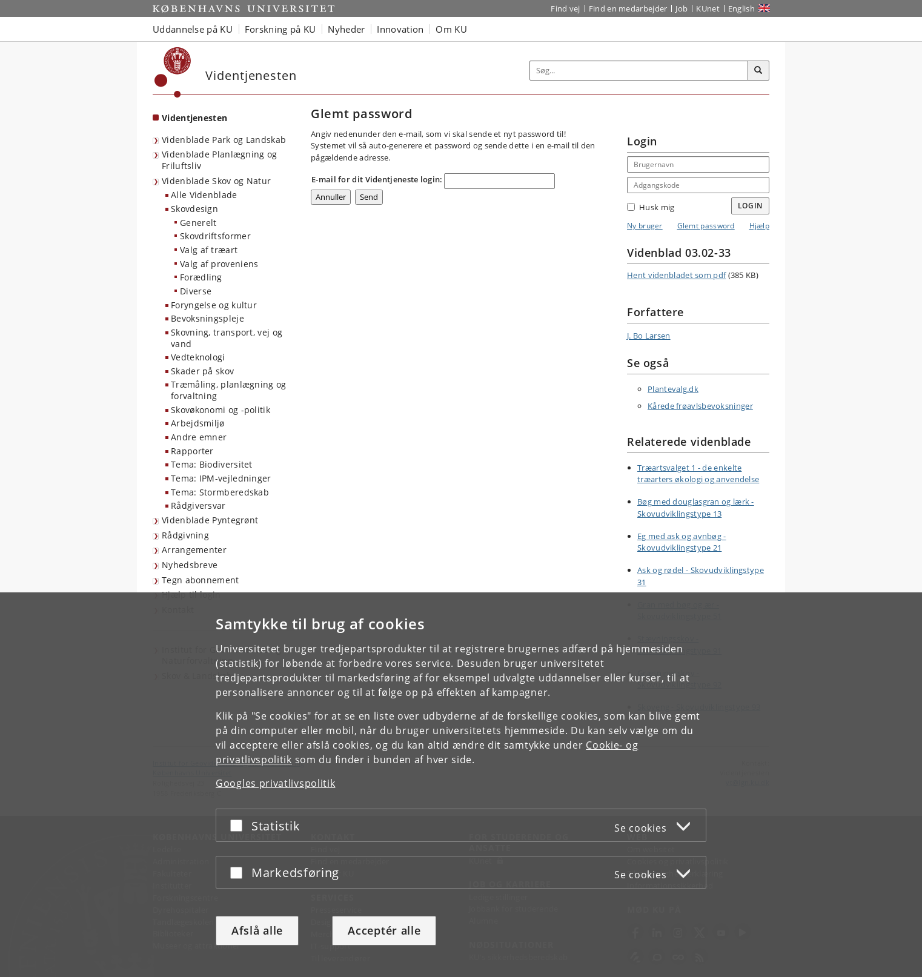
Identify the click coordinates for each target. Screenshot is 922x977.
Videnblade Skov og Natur (216, 181)
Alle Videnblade (204, 194)
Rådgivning (185, 535)
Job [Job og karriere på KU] (681, 8)
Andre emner (199, 437)
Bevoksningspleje (207, 318)
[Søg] (758, 71)
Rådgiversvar (198, 505)
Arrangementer (194, 549)
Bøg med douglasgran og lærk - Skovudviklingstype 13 (695, 507)
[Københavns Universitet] (172, 72)
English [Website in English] (741, 8)
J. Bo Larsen (649, 335)
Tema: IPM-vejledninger (221, 478)
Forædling (201, 277)
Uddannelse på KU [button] (193, 29)
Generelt (198, 222)
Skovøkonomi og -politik (220, 410)
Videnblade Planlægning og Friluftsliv (219, 159)
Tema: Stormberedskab (220, 492)
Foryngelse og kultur (214, 305)
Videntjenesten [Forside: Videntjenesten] (194, 118)
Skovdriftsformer (215, 236)
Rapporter (192, 451)
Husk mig (650, 207)
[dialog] (461, 784)
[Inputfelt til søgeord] (639, 71)
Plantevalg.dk (673, 388)
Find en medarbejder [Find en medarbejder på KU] (628, 8)
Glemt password (706, 225)
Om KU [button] (451, 29)
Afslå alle (257, 930)
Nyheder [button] (346, 29)
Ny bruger (645, 225)
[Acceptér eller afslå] (239, 825)
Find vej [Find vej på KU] (565, 8)
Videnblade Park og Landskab (224, 139)
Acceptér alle (384, 930)
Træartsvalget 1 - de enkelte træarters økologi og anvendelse (698, 473)
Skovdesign (194, 208)
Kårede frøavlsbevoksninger (700, 405)
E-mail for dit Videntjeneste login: (377, 179)
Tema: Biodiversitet (212, 464)
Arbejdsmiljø (198, 423)
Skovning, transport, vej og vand (226, 337)
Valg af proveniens (219, 264)
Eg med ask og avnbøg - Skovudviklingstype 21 (681, 542)
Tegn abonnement (200, 580)
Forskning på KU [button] (280, 29)
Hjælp (759, 225)
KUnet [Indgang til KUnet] (708, 8)
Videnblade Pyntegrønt (210, 520)
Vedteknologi (198, 357)
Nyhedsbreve (189, 565)
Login (750, 205)
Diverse (195, 291)
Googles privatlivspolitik (276, 783)
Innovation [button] (400, 29)
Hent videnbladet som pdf (676, 275)
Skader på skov (202, 371)
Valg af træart (208, 250)
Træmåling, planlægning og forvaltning (229, 390)
